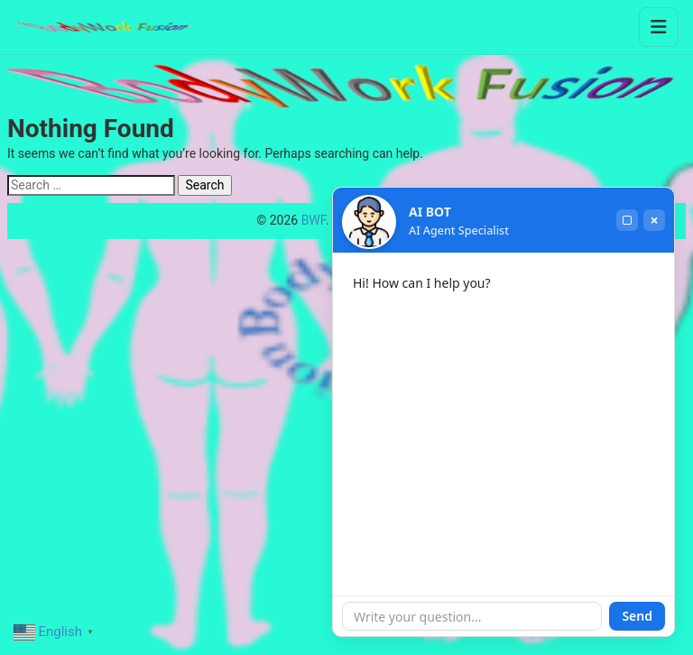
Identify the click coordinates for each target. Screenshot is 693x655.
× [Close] (654, 220)
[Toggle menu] (659, 27)
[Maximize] (627, 220)
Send (637, 615)
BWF (313, 220)
